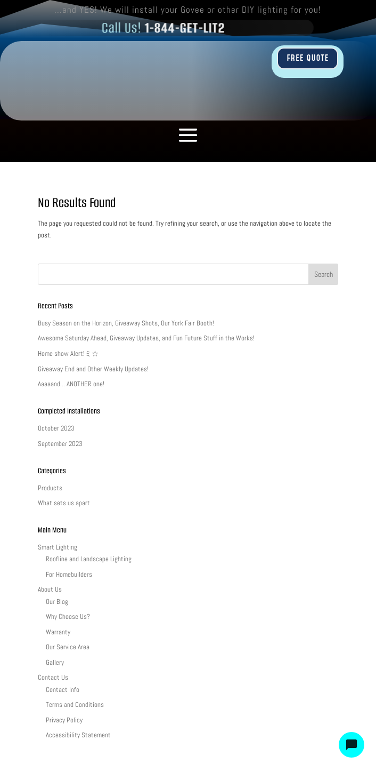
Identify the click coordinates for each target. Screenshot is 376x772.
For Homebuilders (69, 574)
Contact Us (53, 677)
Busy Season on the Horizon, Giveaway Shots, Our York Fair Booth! (126, 323)
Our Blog (57, 601)
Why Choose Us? (68, 616)
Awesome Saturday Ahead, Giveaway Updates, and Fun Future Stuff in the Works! (146, 338)
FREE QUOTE (308, 58)
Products (50, 487)
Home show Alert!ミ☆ (68, 353)
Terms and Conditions (75, 704)
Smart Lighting (57, 547)
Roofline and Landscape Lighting (89, 558)
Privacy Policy (64, 720)
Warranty (58, 631)
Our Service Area (67, 646)
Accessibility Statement (78, 734)
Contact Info (62, 689)
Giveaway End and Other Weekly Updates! (93, 368)
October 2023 (56, 428)
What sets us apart (64, 502)
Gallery (55, 662)
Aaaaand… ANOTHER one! (71, 383)
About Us (50, 589)
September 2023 (60, 443)
